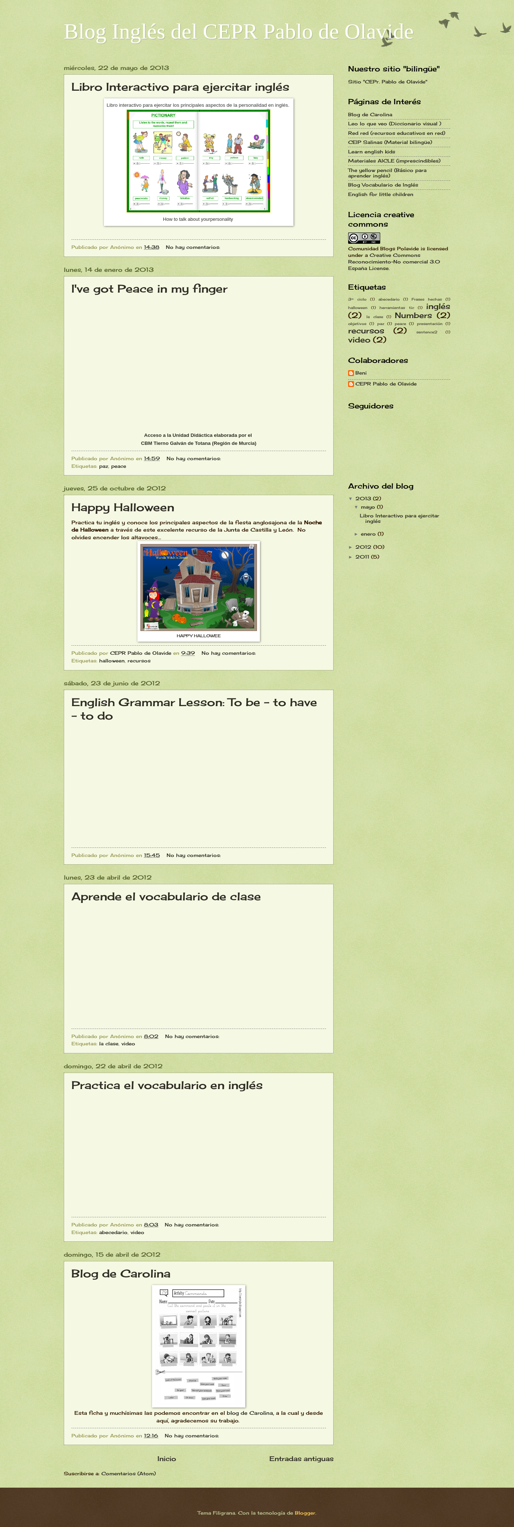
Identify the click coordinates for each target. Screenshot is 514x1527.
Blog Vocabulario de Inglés (383, 185)
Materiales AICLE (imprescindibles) (394, 161)
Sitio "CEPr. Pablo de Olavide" (387, 82)
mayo (369, 507)
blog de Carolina (249, 1413)
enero (369, 534)
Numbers (413, 315)
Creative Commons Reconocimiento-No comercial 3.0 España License (394, 261)
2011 (363, 557)
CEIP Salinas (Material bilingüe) (390, 142)
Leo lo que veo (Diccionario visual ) (394, 123)
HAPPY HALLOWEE (199, 635)
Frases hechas (427, 299)
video (128, 1043)
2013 (364, 498)
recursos (139, 660)
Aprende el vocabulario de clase (166, 896)
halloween (112, 660)
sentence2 (426, 332)
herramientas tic (396, 307)
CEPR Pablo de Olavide (386, 384)
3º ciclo (357, 299)
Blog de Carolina (121, 1273)
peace (118, 466)
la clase (108, 1043)
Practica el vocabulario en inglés (167, 1085)
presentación (430, 323)
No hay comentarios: (194, 247)
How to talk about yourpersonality (198, 219)
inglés (438, 306)
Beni (361, 373)
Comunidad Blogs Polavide (383, 248)
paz (103, 466)
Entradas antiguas (301, 1458)
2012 (364, 547)
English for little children (380, 194)
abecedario (113, 1232)
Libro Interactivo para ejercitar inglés (180, 86)
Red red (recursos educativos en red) (396, 133)
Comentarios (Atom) (128, 1473)
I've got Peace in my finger (149, 288)
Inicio (166, 1458)
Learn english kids (371, 151)
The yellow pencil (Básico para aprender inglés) (387, 173)
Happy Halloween (122, 507)
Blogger (305, 1513)
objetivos (357, 323)
